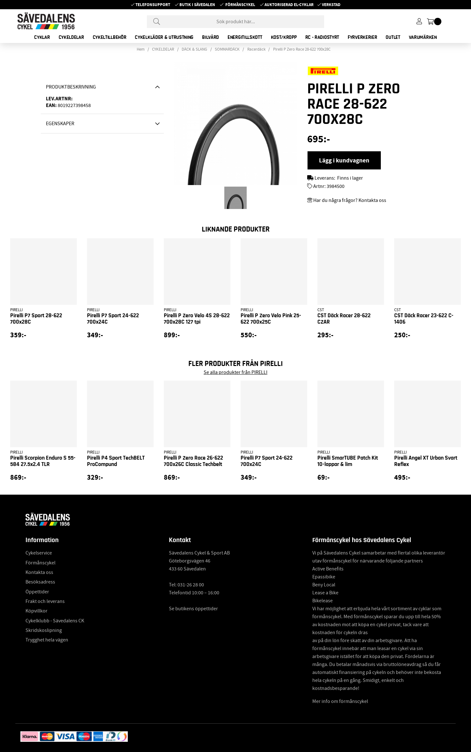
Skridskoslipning (43, 630)
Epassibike (323, 577)
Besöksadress (40, 582)
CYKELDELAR (71, 37)
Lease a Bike (325, 593)
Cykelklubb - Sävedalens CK (54, 621)
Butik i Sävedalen (197, 4)
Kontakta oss (39, 572)
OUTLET (393, 37)
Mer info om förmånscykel (340, 701)
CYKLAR (42, 37)
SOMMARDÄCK (227, 49)
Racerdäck (256, 49)
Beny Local (323, 585)
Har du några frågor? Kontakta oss (349, 200)
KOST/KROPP (284, 37)
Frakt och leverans (45, 601)
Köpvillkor (36, 611)
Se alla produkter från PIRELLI (235, 372)
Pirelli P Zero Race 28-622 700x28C (301, 49)
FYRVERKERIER (362, 37)
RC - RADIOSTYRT (322, 37)
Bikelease (322, 601)
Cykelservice (38, 553)
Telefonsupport (152, 4)
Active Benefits (328, 569)
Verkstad (331, 4)
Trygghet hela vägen (46, 640)
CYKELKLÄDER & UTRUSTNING (164, 37)
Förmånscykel (240, 4)
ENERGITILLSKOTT (245, 37)
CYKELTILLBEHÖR (110, 37)
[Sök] (235, 21)
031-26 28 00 (191, 585)
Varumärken (423, 37)
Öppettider (37, 592)
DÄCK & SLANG (194, 49)
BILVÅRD (210, 37)
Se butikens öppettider (193, 608)
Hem (141, 49)
